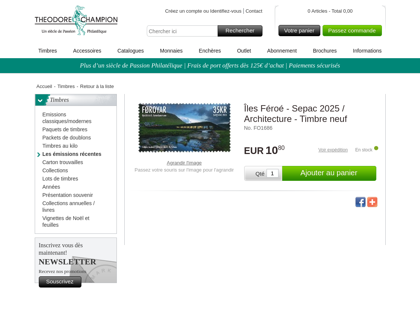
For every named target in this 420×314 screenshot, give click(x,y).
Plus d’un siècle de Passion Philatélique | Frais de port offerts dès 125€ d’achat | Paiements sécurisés (210, 65)
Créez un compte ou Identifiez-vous (203, 11)
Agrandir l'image (184, 163)
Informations (367, 51)
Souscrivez (62, 282)
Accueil (44, 86)
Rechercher (242, 31)
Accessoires (87, 51)
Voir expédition (333, 150)
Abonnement (282, 51)
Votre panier (301, 30)
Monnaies (171, 51)
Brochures (325, 51)
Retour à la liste (97, 86)
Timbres (47, 51)
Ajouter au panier (337, 173)
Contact (254, 11)
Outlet (244, 51)
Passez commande (354, 30)
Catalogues (131, 51)
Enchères (210, 51)
